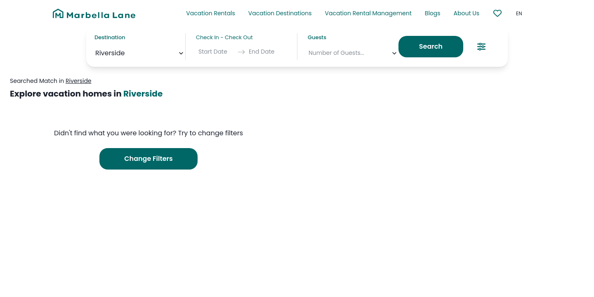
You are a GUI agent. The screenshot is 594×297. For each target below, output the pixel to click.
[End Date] (266, 52)
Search (431, 46)
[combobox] (96, 53)
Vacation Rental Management (368, 13)
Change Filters (148, 158)
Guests (317, 37)
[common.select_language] (526, 14)
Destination (109, 37)
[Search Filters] (481, 46)
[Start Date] (216, 52)
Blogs (433, 13)
